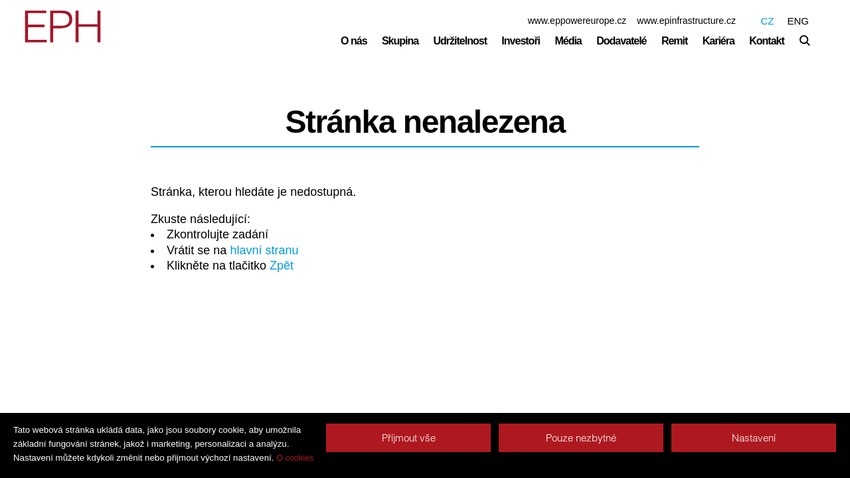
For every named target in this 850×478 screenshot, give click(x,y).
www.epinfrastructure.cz (686, 20)
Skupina (400, 40)
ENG (798, 21)
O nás (354, 40)
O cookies (294, 458)
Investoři (520, 40)
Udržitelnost (460, 40)
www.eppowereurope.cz (577, 20)
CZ (767, 21)
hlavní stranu (264, 250)
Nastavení (754, 438)
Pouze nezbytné (581, 438)
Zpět (282, 265)
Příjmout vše (409, 438)
